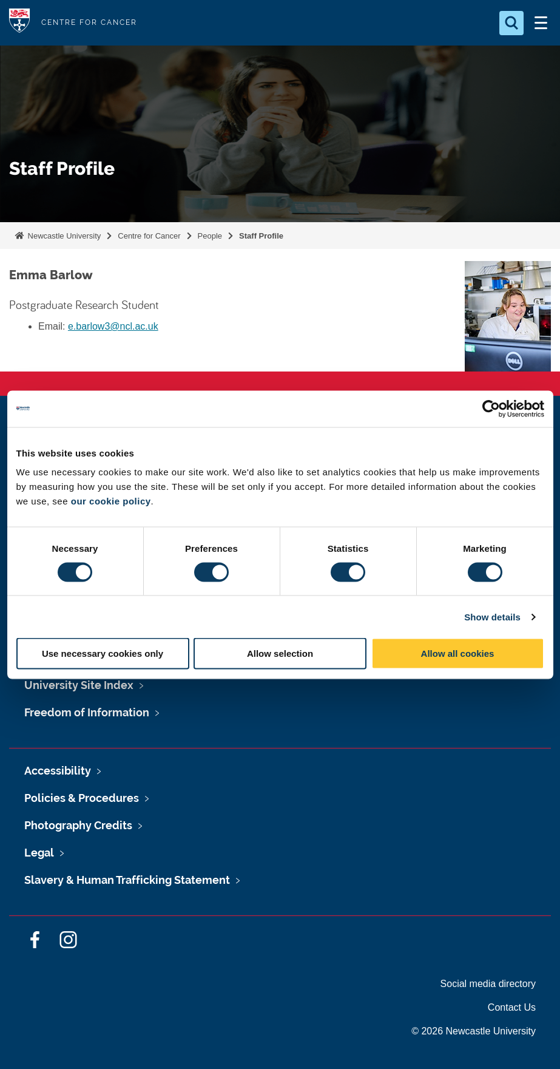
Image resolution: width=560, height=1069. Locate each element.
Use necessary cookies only (102, 653)
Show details (492, 616)
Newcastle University (63, 235)
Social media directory (488, 984)
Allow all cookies (457, 653)
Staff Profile (261, 235)
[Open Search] (511, 23)
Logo (19, 22)
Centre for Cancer (149, 235)
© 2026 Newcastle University (473, 1031)
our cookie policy (111, 501)
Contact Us (512, 1007)
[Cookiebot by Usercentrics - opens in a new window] (491, 408)
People (210, 235)
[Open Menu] (540, 23)
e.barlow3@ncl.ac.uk (113, 326)
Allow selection (280, 653)
